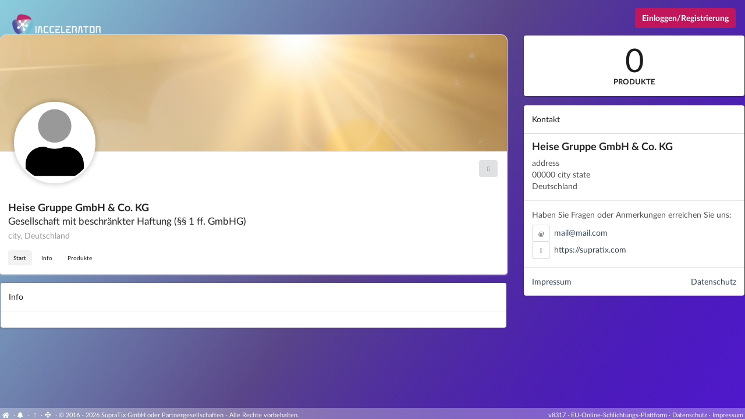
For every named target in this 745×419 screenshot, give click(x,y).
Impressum (552, 281)
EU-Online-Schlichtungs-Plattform (619, 414)
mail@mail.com (581, 232)
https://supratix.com (590, 249)
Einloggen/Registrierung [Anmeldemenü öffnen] (685, 18)
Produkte (80, 257)
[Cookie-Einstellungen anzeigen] (35, 414)
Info (46, 257)
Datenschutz (713, 281)
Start (19, 257)
